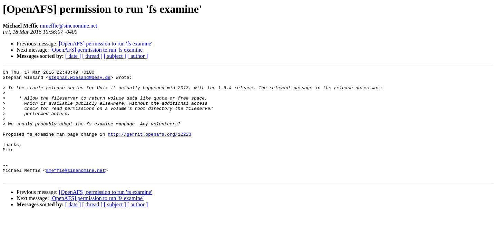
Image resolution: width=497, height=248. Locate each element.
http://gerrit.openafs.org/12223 (149, 147)
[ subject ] (115, 56)
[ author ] (137, 56)
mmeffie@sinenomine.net (68, 26)
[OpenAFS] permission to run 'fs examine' (105, 43)
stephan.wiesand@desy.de (79, 79)
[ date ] (73, 56)
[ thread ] (92, 56)
